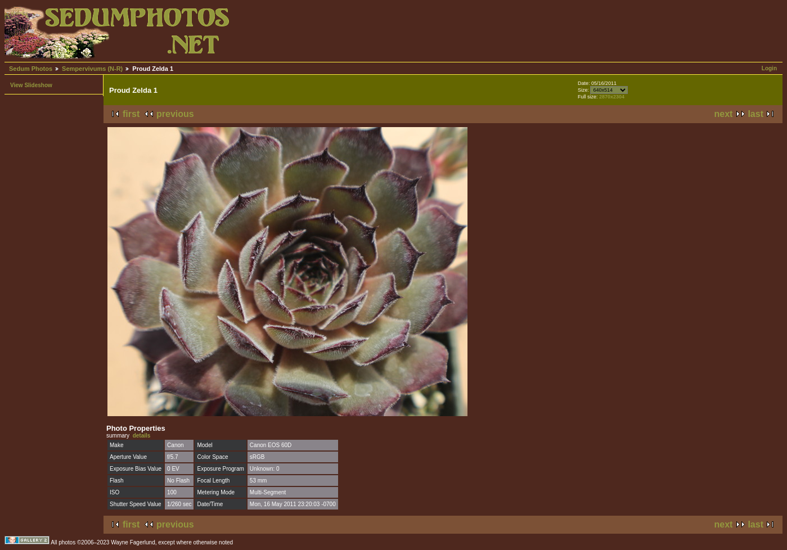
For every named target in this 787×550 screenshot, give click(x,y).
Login (769, 68)
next (723, 114)
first (131, 114)
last (755, 114)
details (142, 435)
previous (175, 114)
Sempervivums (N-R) (92, 68)
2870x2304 (611, 97)
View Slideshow (31, 85)
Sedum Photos (30, 68)
